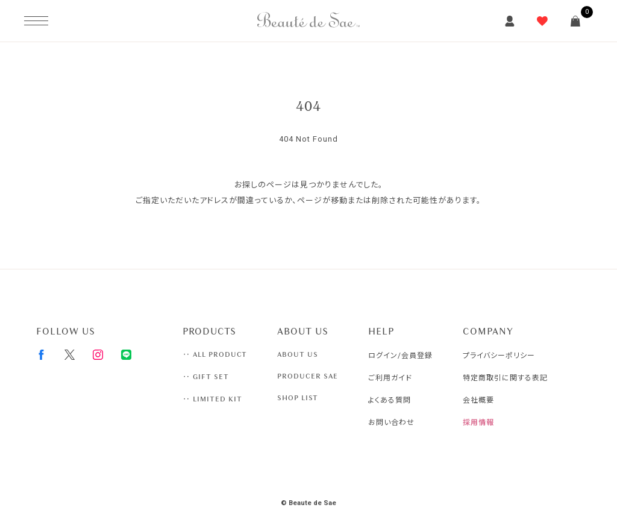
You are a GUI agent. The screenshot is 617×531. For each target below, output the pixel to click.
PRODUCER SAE (307, 376)
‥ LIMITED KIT (212, 399)
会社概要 (478, 400)
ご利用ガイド (390, 378)
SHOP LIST (297, 398)
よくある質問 (389, 400)
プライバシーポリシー (499, 355)
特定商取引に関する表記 (505, 378)
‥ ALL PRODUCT (215, 354)
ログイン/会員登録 (400, 355)
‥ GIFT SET (206, 377)
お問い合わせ (391, 422)
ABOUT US (297, 354)
